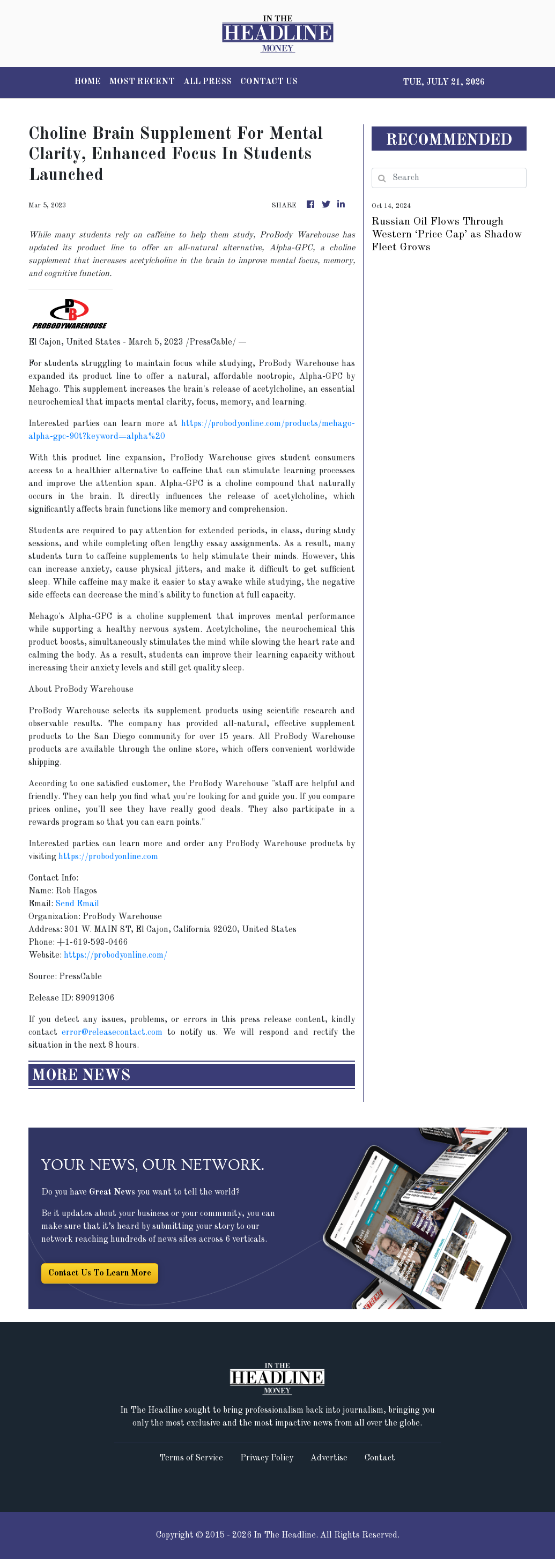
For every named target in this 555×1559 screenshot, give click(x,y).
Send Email (77, 904)
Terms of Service (191, 1458)
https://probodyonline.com (108, 857)
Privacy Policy (266, 1458)
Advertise (328, 1458)
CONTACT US (269, 82)
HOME (88, 82)
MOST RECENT (142, 82)
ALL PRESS (207, 82)
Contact (380, 1458)
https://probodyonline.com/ (115, 955)
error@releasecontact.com (112, 1032)
